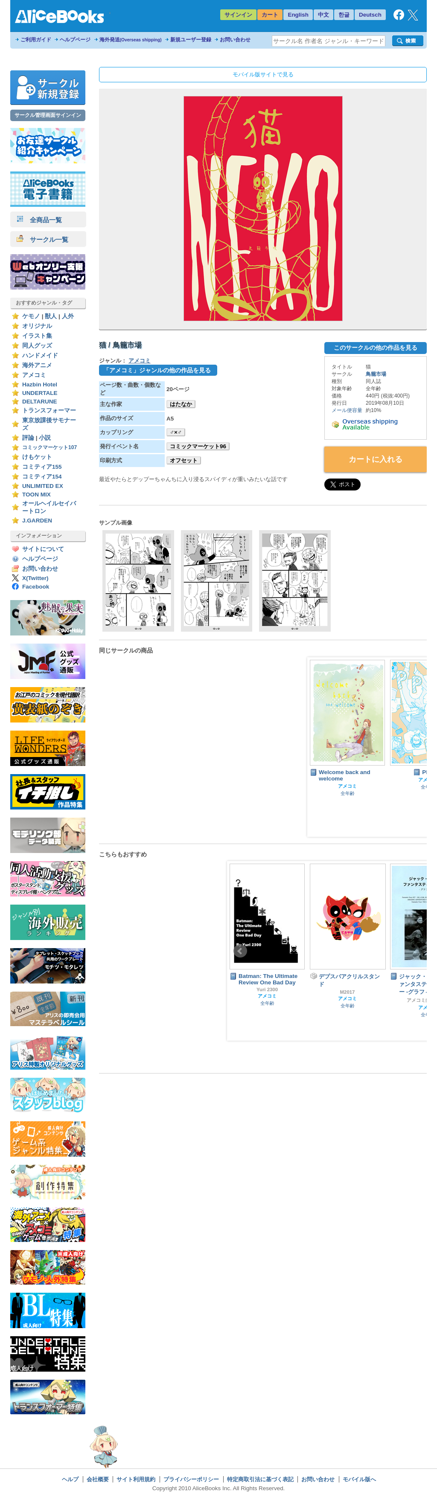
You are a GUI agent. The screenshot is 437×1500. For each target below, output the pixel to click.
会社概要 (98, 1479)
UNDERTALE (40, 393)
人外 (68, 316)
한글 (344, 15)
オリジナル (37, 326)
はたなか (181, 404)
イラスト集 (37, 336)
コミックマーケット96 (198, 446)
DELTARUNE (39, 401)
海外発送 (130, 40)
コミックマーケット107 (49, 447)
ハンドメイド (40, 355)
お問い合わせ (235, 40)
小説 (45, 438)
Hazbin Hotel (39, 384)
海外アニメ (37, 365)
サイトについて (43, 549)
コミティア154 (42, 476)
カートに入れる (375, 459)
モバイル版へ (359, 1479)
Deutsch (370, 15)
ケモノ (31, 316)
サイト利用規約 (136, 1479)
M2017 (347, 992)
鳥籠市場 (376, 374)
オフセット (184, 460)
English (298, 15)
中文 (323, 15)
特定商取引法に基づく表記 (260, 1479)
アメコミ (34, 375)
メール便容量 (347, 410)
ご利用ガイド (35, 40)
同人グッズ (37, 345)
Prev (240, 951)
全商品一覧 (39, 219)
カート (270, 15)
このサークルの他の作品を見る (375, 347)
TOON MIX (36, 494)
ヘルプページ (75, 40)
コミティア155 (42, 467)
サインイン (238, 15)
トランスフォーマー (49, 410)
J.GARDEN (37, 520)
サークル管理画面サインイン (48, 115)
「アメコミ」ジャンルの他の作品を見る (157, 370)
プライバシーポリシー (191, 1479)
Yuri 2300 (267, 989)
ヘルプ (70, 1479)
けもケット (37, 457)
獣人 (51, 316)
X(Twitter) (35, 578)
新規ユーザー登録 (190, 40)
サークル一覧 (42, 239)
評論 (28, 438)
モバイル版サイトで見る (263, 74)
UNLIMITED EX (42, 486)
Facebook (35, 586)
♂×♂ (176, 432)
